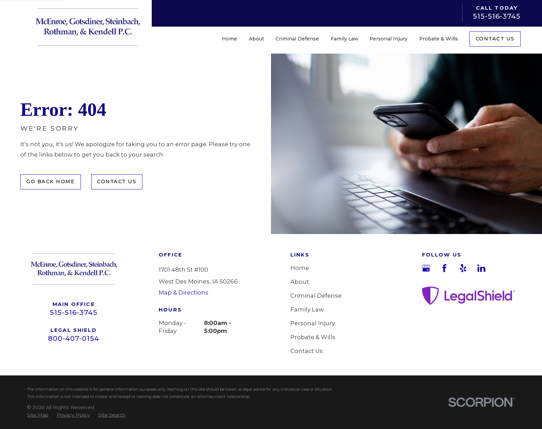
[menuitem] (37, 415)
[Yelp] (463, 268)
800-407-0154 (73, 338)
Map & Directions (183, 292)
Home (299, 267)
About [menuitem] (256, 38)
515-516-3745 (497, 16)
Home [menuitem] (229, 38)
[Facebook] (444, 268)
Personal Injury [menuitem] (389, 38)
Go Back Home (50, 181)
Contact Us (495, 39)
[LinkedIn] (481, 268)
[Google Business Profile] (426, 268)
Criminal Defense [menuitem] (297, 38)
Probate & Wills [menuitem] (438, 38)
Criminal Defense (316, 295)
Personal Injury (312, 323)
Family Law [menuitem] (344, 38)
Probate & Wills (312, 337)
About (299, 281)
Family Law (307, 309)
